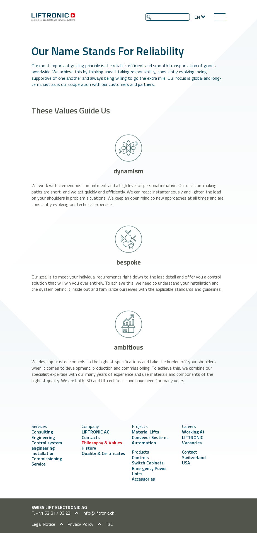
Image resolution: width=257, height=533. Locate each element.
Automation (144, 442)
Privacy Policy (80, 524)
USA (186, 462)
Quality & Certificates (103, 453)
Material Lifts (145, 431)
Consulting (42, 431)
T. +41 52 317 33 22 (51, 513)
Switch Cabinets (148, 462)
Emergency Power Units (149, 471)
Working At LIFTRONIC (193, 434)
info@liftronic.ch (98, 513)
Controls (140, 457)
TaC (109, 524)
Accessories (143, 479)
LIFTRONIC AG (96, 431)
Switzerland (194, 457)
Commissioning (46, 458)
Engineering (43, 437)
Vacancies (192, 442)
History (89, 448)
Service (38, 464)
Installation (43, 453)
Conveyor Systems (150, 437)
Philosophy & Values (102, 442)
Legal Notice (43, 524)
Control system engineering (46, 445)
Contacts (91, 437)
